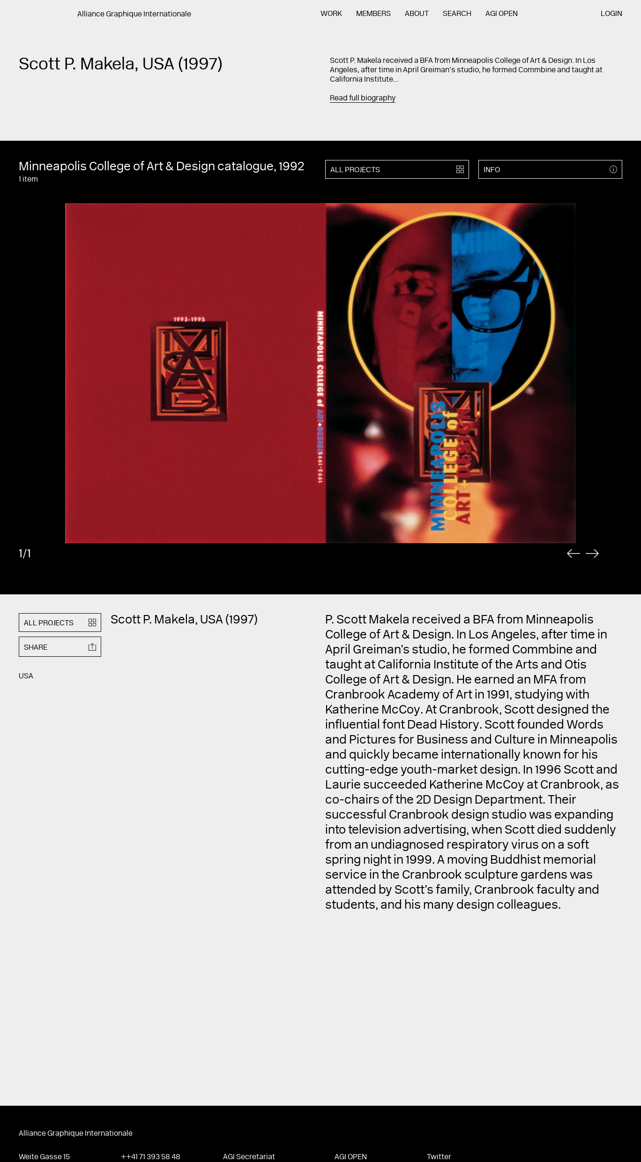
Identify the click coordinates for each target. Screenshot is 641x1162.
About (417, 14)
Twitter (439, 1157)
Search (457, 14)
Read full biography (362, 98)
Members (373, 14)
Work (331, 14)
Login (611, 14)
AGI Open (501, 14)
